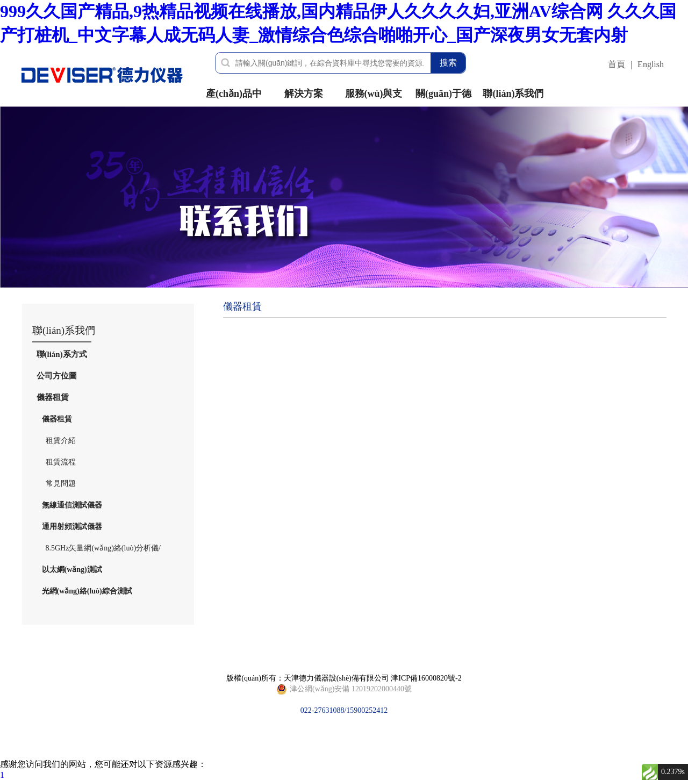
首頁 (616, 64)
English (650, 64)
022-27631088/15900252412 (344, 689)
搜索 (448, 62)
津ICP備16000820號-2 (426, 678)
